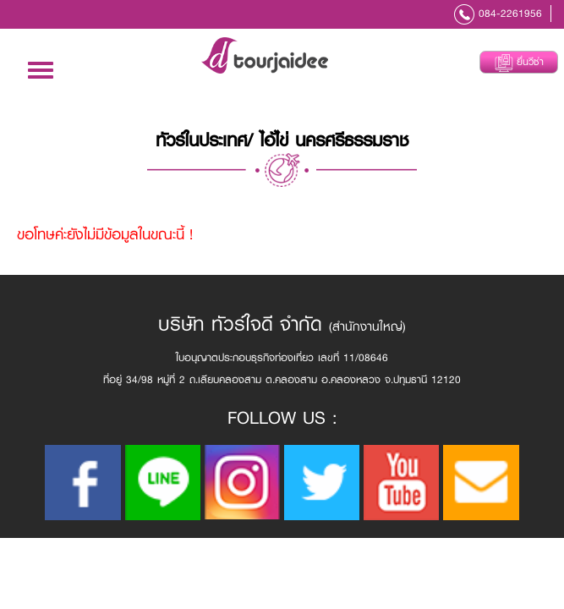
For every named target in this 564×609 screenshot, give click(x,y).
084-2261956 (510, 13)
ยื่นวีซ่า (519, 63)
